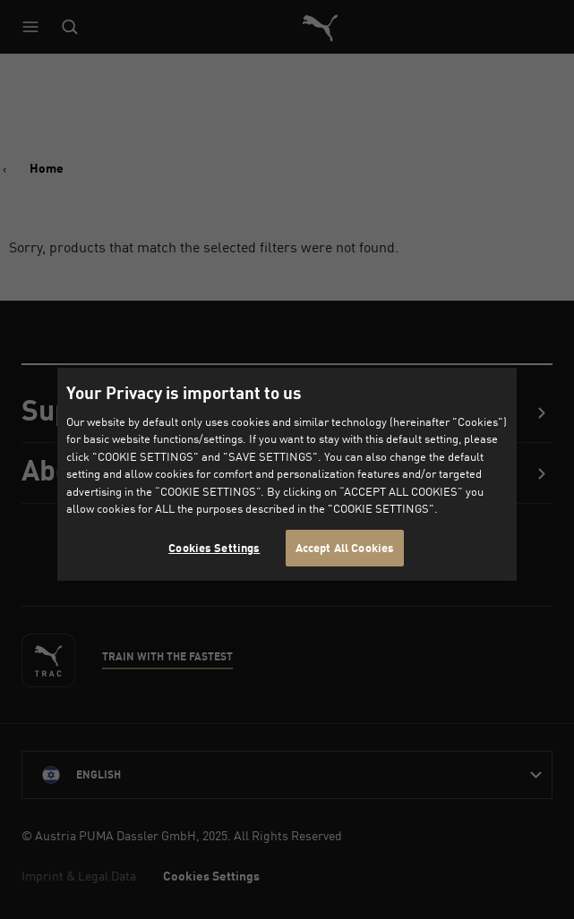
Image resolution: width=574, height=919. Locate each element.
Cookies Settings (214, 547)
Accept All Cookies (345, 547)
